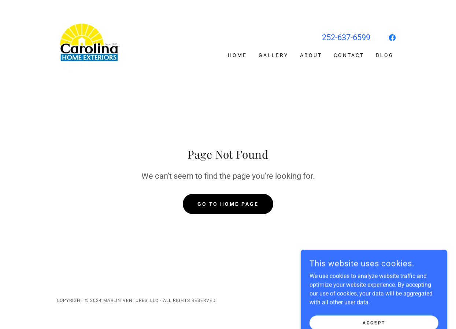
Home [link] (237, 55)
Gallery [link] (273, 55)
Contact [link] (349, 55)
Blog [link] (385, 55)
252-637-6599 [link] (346, 37)
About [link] (311, 55)
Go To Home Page (228, 204)
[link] (90, 44)
